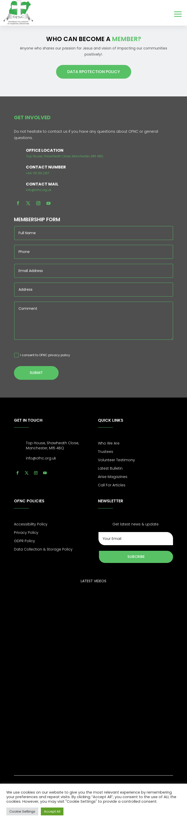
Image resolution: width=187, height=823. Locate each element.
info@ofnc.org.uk (38, 190)
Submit (36, 372)
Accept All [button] (52, 811)
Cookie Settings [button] (22, 811)
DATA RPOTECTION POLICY (93, 72)
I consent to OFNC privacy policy (42, 355)
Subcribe (136, 556)
